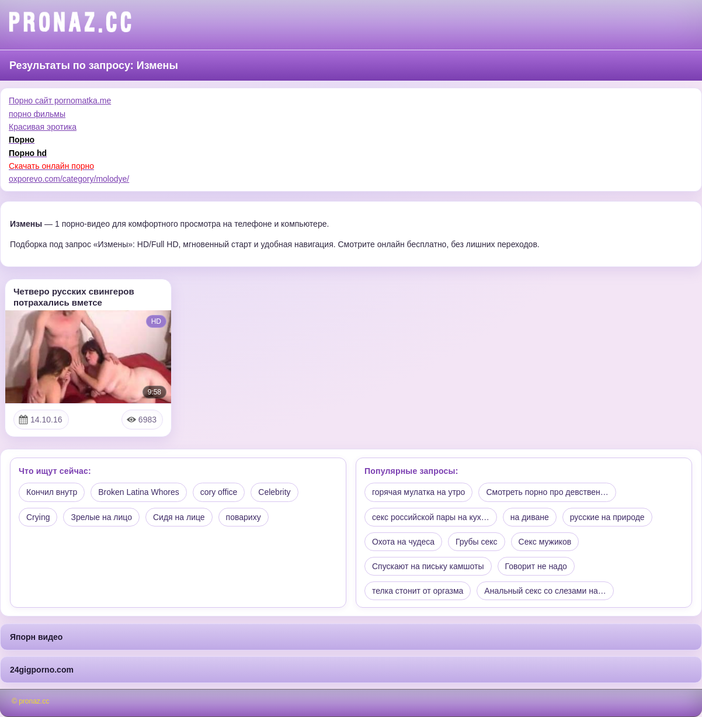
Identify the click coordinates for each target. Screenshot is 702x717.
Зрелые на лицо (101, 517)
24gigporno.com (42, 669)
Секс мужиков (545, 541)
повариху (243, 517)
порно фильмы (37, 114)
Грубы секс (477, 541)
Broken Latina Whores (138, 492)
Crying (38, 517)
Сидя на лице (179, 517)
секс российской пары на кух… (430, 517)
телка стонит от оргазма (417, 590)
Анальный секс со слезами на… (545, 590)
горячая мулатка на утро (418, 492)
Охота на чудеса (403, 541)
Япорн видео (36, 637)
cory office (219, 492)
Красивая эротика (43, 126)
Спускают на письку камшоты (428, 566)
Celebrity (274, 492)
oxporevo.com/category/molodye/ (69, 178)
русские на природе (607, 517)
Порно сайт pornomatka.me (60, 100)
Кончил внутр (51, 492)
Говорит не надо (536, 566)
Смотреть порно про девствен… (547, 492)
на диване (529, 517)
